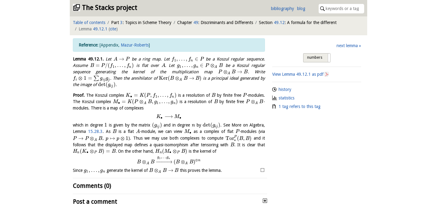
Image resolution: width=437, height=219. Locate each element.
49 (195, 22)
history (285, 89)
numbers (314, 57)
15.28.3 (95, 131)
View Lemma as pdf (298, 74)
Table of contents (89, 22)
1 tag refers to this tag (299, 106)
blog (301, 8)
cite (113, 28)
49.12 (279, 22)
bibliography (282, 8)
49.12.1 (100, 28)
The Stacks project (109, 8)
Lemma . (88, 59)
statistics (286, 98)
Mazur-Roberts (135, 45)
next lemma (347, 45)
